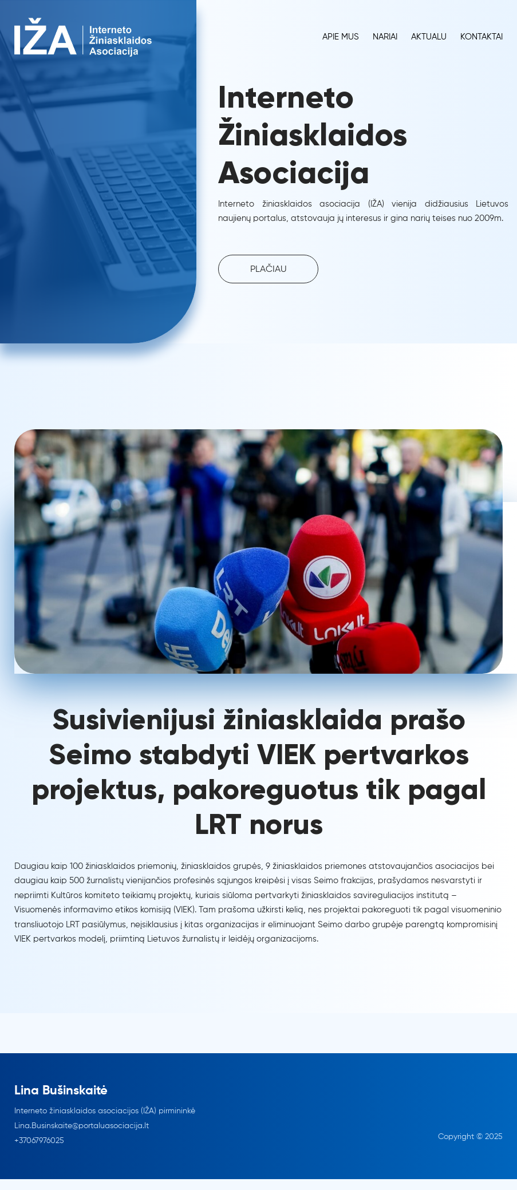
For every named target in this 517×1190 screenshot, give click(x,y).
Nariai (385, 37)
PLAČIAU (268, 269)
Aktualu (429, 37)
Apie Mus (340, 37)
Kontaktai (481, 37)
